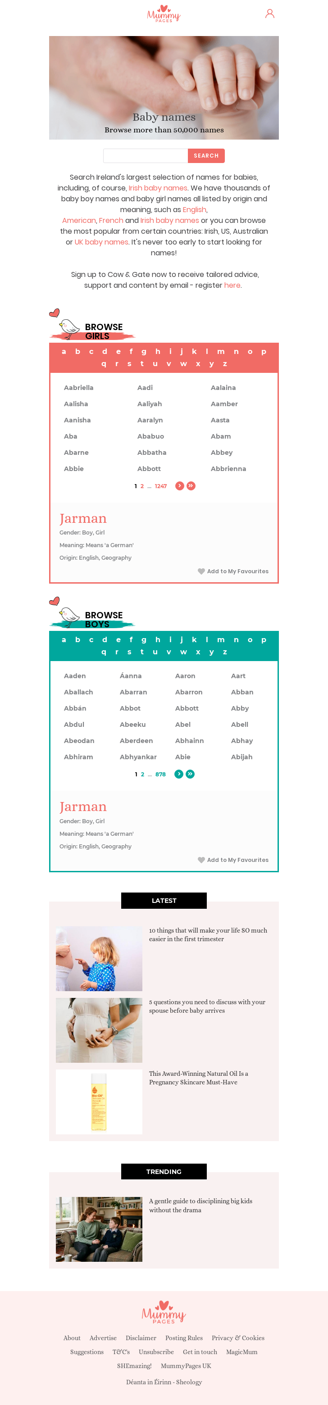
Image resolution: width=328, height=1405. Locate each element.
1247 (161, 486)
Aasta (220, 420)
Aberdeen (136, 741)
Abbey (221, 453)
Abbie (74, 469)
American (79, 220)
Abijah (242, 757)
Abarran (133, 692)
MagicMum (242, 1351)
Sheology (189, 1382)
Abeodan (79, 741)
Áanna (131, 676)
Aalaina (223, 388)
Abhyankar (138, 757)
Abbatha (152, 453)
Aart (238, 676)
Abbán (75, 708)
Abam (221, 436)
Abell (239, 725)
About (72, 1338)
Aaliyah (149, 404)
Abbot (130, 708)
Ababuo (150, 436)
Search (206, 155)
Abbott (149, 469)
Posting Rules (184, 1338)
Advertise (103, 1338)
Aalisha (76, 404)
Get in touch (200, 1351)
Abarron (189, 692)
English (194, 209)
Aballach (78, 692)
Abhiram (78, 757)
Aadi (145, 388)
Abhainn (189, 741)
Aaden (75, 676)
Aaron (185, 676)
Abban (242, 692)
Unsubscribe (156, 1351)
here (232, 285)
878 (160, 774)
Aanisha (77, 420)
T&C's (121, 1351)
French (111, 220)
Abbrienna (228, 469)
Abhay (242, 741)
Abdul (74, 725)
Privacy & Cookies (238, 1338)
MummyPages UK (186, 1365)
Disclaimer (141, 1338)
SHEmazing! (134, 1365)
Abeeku (133, 725)
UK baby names (101, 242)
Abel (183, 725)
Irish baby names (158, 188)
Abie (183, 757)
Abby (240, 708)
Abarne (76, 453)
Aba (70, 436)
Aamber (224, 404)
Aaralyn (150, 420)
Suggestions (87, 1351)
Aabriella (79, 388)
